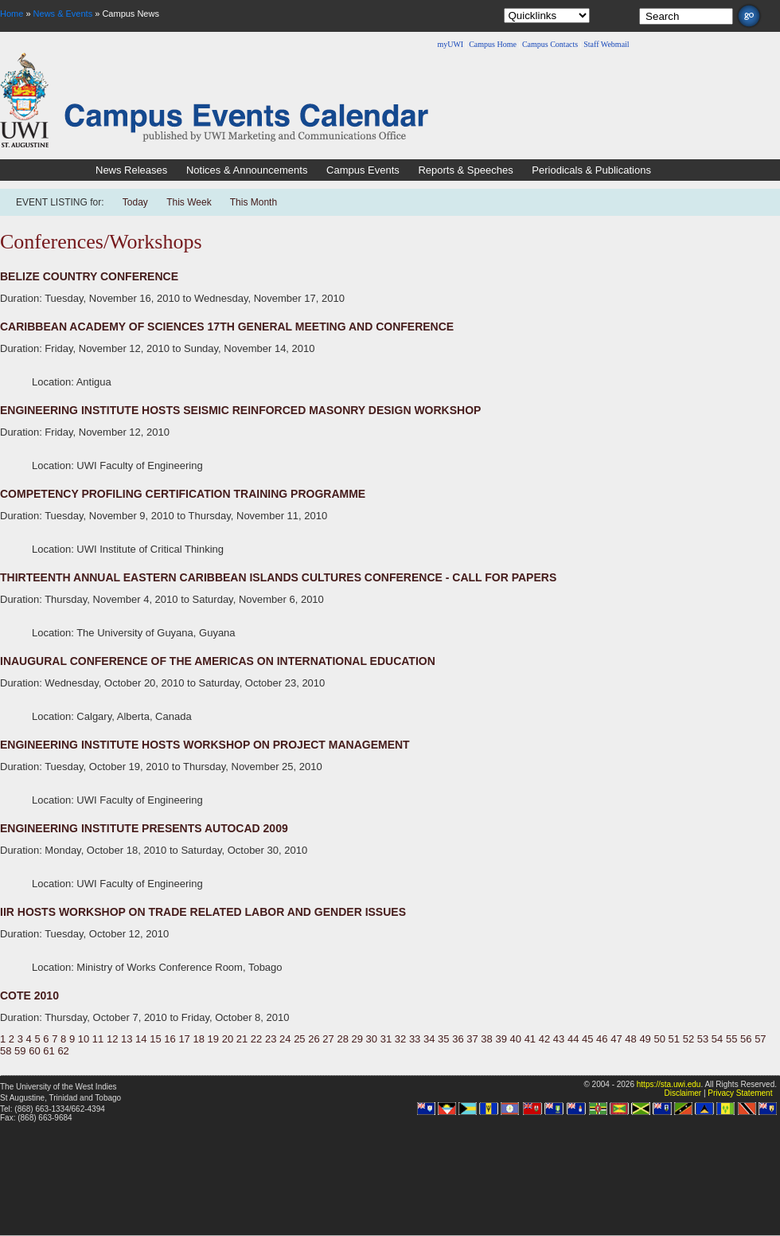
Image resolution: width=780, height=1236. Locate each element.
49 (644, 1039)
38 (486, 1039)
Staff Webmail (606, 44)
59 (19, 1051)
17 (183, 1039)
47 (616, 1039)
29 (357, 1039)
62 (62, 1051)
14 (140, 1039)
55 (731, 1039)
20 (227, 1039)
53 (702, 1039)
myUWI (450, 44)
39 (500, 1039)
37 (472, 1039)
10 (83, 1039)
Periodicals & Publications (591, 170)
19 (213, 1039)
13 (126, 1039)
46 (601, 1039)
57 (760, 1039)
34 (429, 1039)
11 (97, 1039)
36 (457, 1039)
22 (256, 1039)
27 (327, 1039)
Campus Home (493, 44)
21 (242, 1039)
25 (299, 1039)
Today (136, 202)
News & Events (63, 13)
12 (112, 1039)
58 (5, 1051)
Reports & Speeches (465, 170)
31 (386, 1039)
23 (270, 1039)
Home (11, 13)
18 (198, 1039)
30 (371, 1039)
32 (400, 1039)
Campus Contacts (550, 44)
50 (659, 1039)
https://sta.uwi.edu (669, 1084)
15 (155, 1039)
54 (717, 1039)
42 (544, 1039)
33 (414, 1039)
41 (530, 1039)
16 (169, 1039)
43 (558, 1039)
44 (573, 1039)
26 (313, 1039)
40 (515, 1039)
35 (443, 1039)
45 (587, 1039)
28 (342, 1039)
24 (285, 1039)
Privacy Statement (740, 1093)
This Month (253, 202)
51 (674, 1039)
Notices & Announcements (246, 170)
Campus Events (363, 170)
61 (48, 1051)
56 (745, 1039)
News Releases (131, 170)
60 (34, 1051)
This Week (188, 202)
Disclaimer (682, 1093)
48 (630, 1039)
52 (688, 1039)
